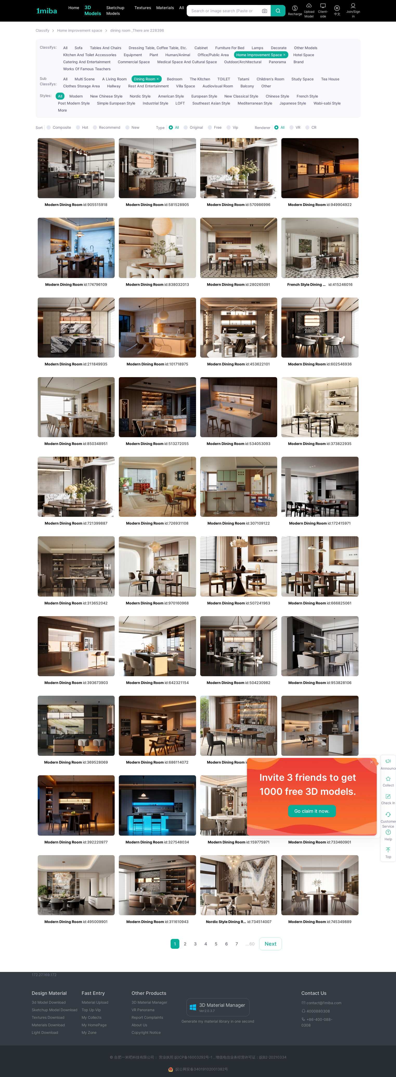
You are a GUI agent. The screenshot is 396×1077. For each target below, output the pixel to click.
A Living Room (114, 79)
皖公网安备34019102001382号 (202, 1069)
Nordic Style (140, 96)
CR (313, 127)
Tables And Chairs (105, 48)
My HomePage (94, 1025)
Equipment (133, 55)
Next (270, 944)
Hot (85, 127)
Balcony (247, 86)
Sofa (78, 48)
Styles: (45, 95)
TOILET (223, 79)
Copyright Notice (146, 1032)
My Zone (89, 1032)
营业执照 (166, 1057)
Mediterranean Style (255, 103)
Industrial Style (155, 103)
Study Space (302, 79)
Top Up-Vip (91, 1010)
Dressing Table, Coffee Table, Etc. (158, 48)
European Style (204, 96)
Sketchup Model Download (54, 1010)
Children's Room (270, 79)
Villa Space (185, 86)
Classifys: (48, 47)
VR (298, 127)
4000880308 (315, 1011)
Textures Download (48, 1017)
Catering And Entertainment (87, 62)
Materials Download (48, 1025)
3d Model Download (49, 1002)
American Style (171, 96)
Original (196, 127)
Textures (142, 7)
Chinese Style (277, 96)
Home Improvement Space (261, 55)
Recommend (109, 127)
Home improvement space (79, 30)
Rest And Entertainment (148, 86)
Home (73, 7)
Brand (299, 62)
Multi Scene (85, 79)
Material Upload (95, 1002)
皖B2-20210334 (273, 1057)
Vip (235, 127)
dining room (120, 30)
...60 (250, 943)
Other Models (305, 48)
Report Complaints (147, 1017)
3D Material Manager (149, 1002)
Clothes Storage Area (81, 86)
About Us (139, 1025)
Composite (62, 127)
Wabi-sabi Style (327, 103)
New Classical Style (241, 96)
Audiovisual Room (218, 86)
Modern (76, 96)
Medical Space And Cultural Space (187, 62)
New (135, 127)
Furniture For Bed (229, 48)
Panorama (277, 62)
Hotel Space (303, 55)
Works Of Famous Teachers (87, 69)
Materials (165, 7)
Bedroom (174, 79)
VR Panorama (143, 1010)
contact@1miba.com (321, 1003)
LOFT (180, 103)
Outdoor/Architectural (242, 62)
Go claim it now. (311, 811)
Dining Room (146, 79)
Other (266, 86)
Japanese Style (293, 103)
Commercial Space (134, 62)
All (181, 7)
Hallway (114, 86)
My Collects (91, 1017)
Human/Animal (177, 55)
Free (218, 127)
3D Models (93, 10)
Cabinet (201, 48)
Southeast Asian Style (211, 103)
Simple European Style (116, 103)
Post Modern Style (74, 103)
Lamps (257, 48)
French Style (307, 96)
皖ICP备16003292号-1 (193, 1057)
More (62, 110)
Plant (154, 55)
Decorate (279, 48)
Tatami (243, 79)
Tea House (330, 79)
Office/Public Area (213, 55)
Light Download (45, 1032)
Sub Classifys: (48, 81)
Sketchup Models (115, 10)
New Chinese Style (106, 96)
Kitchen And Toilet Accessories (89, 55)
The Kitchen (200, 79)
